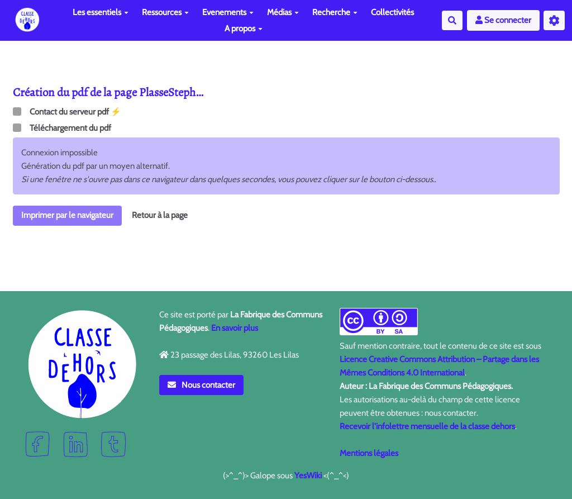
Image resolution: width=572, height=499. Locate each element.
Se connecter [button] (503, 20)
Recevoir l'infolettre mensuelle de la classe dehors (427, 426)
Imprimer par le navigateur (67, 215)
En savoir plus (234, 328)
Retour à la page (160, 215)
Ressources (165, 12)
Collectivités (392, 12)
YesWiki (308, 476)
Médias (283, 12)
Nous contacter (202, 385)
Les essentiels (100, 12)
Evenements (228, 12)
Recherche (335, 12)
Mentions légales (369, 453)
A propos (244, 28)
